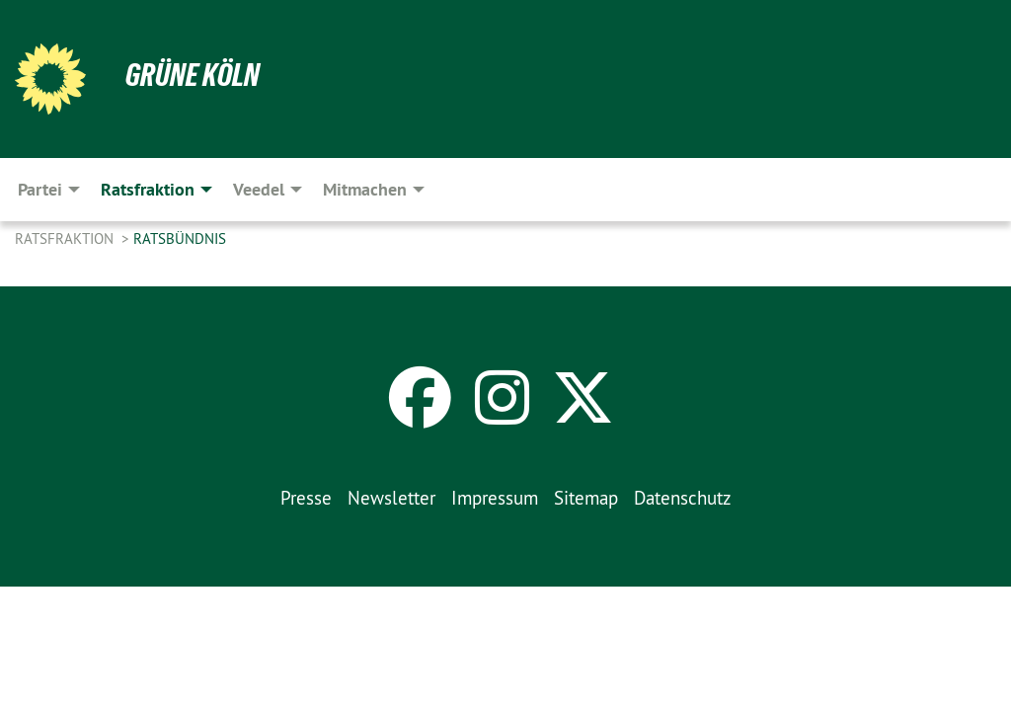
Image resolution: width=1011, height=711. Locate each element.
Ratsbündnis (179, 238)
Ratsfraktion (66, 238)
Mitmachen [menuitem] (365, 189)
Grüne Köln (192, 75)
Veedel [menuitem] (258, 189)
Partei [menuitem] (40, 189)
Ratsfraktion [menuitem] (147, 189)
